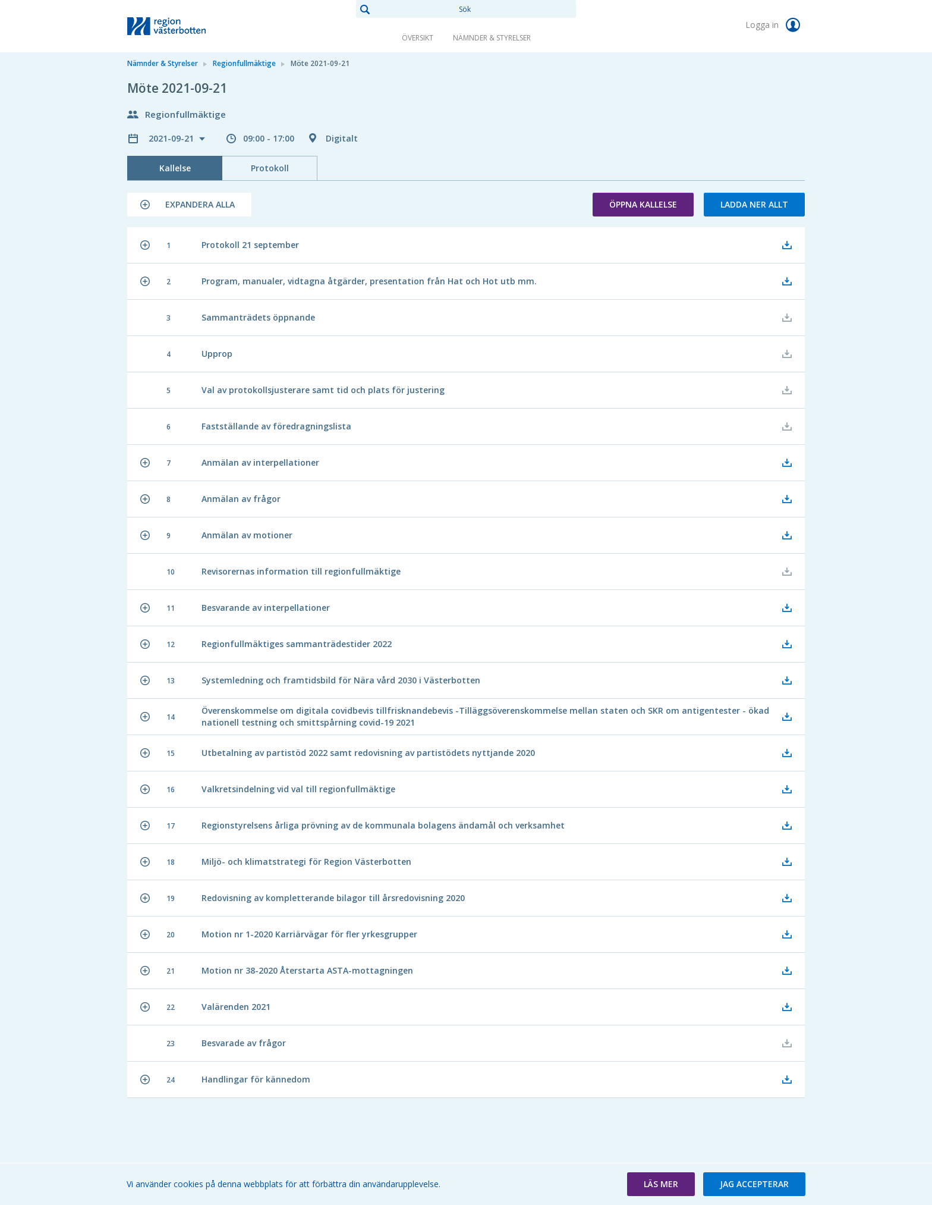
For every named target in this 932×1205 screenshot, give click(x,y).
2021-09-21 (172, 138)
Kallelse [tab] (175, 168)
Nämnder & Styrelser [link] (492, 38)
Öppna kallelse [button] (643, 204)
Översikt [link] (417, 38)
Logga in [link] (775, 25)
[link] (186, 26)
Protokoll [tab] (270, 168)
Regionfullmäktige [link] (244, 63)
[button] (189, 204)
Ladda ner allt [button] (754, 204)
